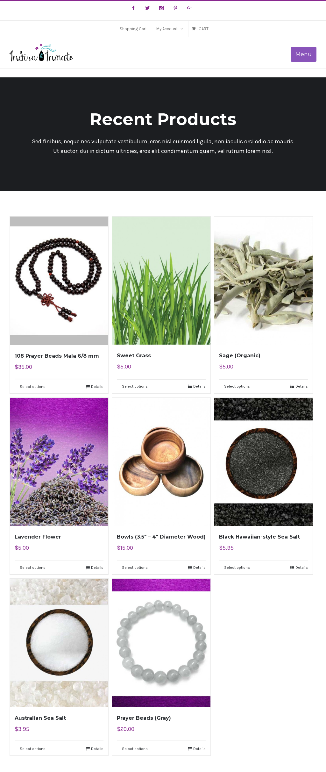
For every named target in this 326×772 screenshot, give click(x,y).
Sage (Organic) (239, 356)
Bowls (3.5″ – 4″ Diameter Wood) (161, 537)
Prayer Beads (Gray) (144, 718)
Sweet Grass (134, 356)
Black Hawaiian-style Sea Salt (259, 537)
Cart (204, 28)
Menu (303, 54)
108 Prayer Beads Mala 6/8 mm (57, 356)
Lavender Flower (38, 537)
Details (97, 386)
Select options (33, 386)
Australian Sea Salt (40, 718)
